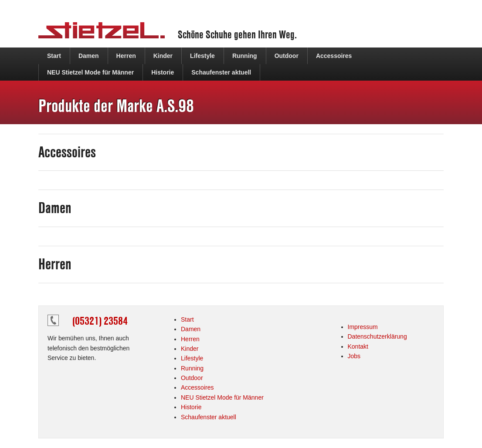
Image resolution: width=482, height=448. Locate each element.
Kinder (163, 55)
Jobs (354, 356)
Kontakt (358, 346)
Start (54, 55)
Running (244, 55)
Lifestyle (202, 55)
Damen (88, 55)
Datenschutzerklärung (377, 336)
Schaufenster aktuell (221, 72)
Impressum (363, 326)
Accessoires (334, 55)
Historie (162, 72)
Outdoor (287, 55)
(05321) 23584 (100, 321)
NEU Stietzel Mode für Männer (90, 72)
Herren (126, 55)
